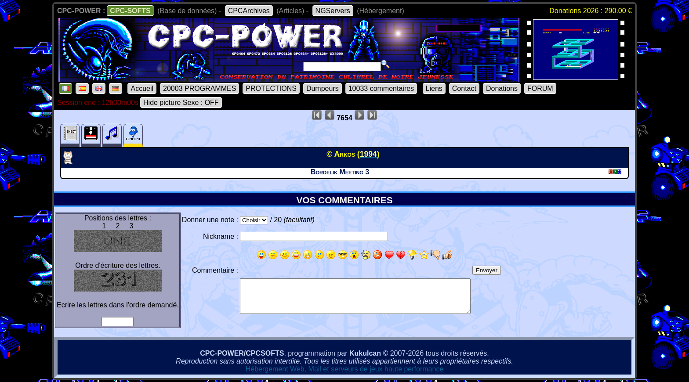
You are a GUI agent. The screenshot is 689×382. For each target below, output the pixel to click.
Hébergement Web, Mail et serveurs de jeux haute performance (345, 369)
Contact (464, 88)
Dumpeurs (322, 88)
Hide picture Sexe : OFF (181, 102)
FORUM (540, 88)
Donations (502, 88)
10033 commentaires (381, 88)
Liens (434, 88)
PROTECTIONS (271, 88)
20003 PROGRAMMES (199, 88)
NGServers (332, 10)
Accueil (142, 88)
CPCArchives (249, 10)
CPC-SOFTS (130, 10)
